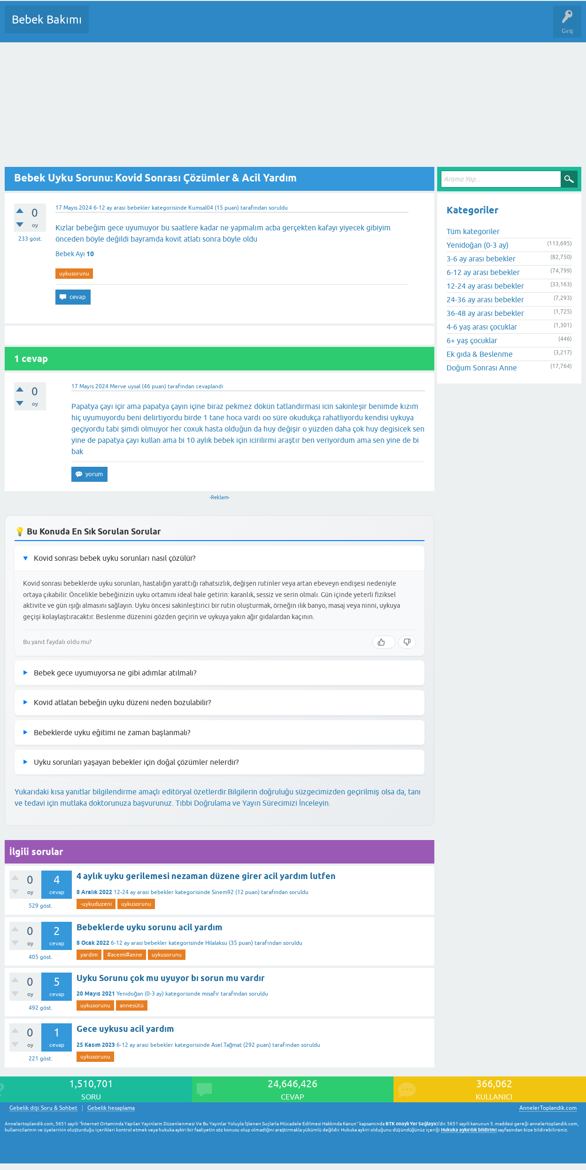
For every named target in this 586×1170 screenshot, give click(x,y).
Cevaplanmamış (146, 26)
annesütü (132, 1005)
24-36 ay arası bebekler (485, 299)
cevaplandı (209, 386)
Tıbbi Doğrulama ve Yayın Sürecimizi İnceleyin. (253, 803)
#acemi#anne (124, 954)
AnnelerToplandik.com (548, 1108)
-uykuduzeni (96, 904)
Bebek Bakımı (47, 19)
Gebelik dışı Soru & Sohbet (43, 1108)
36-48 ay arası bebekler (485, 313)
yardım (89, 954)
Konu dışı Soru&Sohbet (327, 26)
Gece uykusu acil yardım (125, 1029)
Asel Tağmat (226, 1045)
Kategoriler (192, 26)
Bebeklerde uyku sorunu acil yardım (150, 927)
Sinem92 (223, 892)
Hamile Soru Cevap (394, 26)
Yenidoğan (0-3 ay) (140, 993)
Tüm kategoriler (473, 231)
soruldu (278, 207)
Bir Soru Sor (270, 26)
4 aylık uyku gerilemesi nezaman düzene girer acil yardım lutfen (206, 876)
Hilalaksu (216, 943)
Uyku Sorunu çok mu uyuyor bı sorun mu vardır (171, 978)
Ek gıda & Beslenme (480, 354)
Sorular (105, 26)
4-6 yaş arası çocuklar (482, 326)
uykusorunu (74, 273)
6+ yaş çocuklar (472, 340)
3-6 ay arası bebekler (481, 258)
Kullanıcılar (231, 26)
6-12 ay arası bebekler (121, 207)
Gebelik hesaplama (111, 1108)
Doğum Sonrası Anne (482, 367)
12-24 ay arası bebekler (143, 892)
